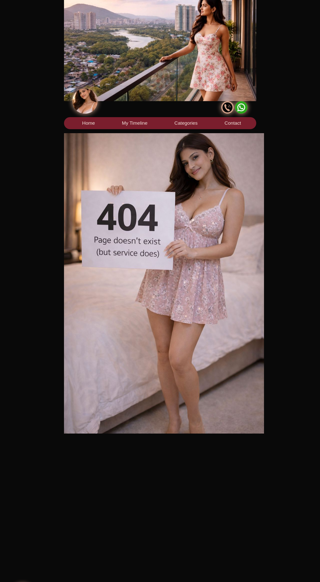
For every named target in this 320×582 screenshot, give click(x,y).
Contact (232, 123)
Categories (186, 123)
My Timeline (134, 123)
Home (88, 123)
